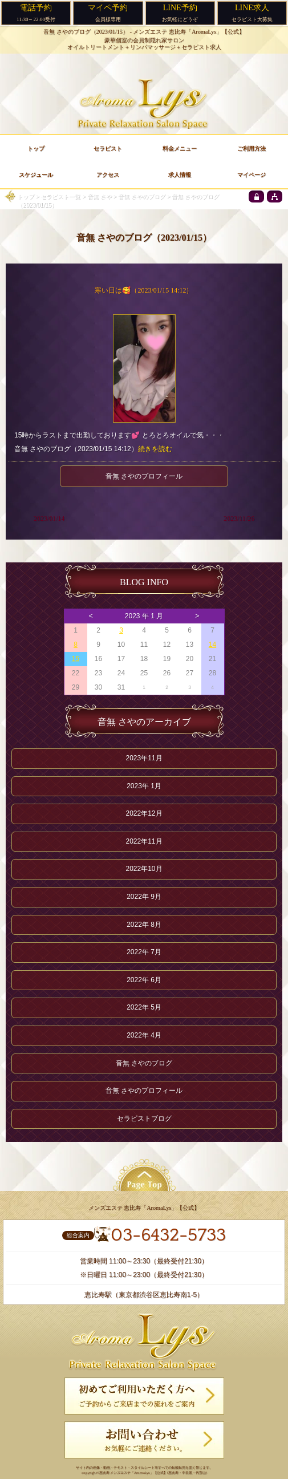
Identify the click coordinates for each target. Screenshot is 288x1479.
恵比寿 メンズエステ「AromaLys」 (126, 1473)
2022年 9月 (144, 897)
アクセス (107, 175)
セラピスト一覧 (60, 196)
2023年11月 (143, 758)
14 (212, 645)
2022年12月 (143, 813)
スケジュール (36, 175)
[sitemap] (274, 196)
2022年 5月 (144, 1007)
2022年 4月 (144, 1035)
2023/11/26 (239, 518)
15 (75, 659)
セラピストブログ (144, 1119)
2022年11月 (143, 841)
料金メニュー (180, 148)
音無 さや (99, 196)
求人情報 (179, 175)
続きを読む (155, 449)
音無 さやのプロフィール (144, 476)
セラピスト (108, 148)
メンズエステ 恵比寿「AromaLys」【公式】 (189, 32)
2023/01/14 (49, 518)
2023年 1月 (144, 786)
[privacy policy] (256, 196)
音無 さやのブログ (141, 196)
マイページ (251, 175)
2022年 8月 (144, 925)
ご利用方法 (251, 148)
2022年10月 (143, 869)
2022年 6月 (144, 980)
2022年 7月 (144, 952)
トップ (25, 196)
